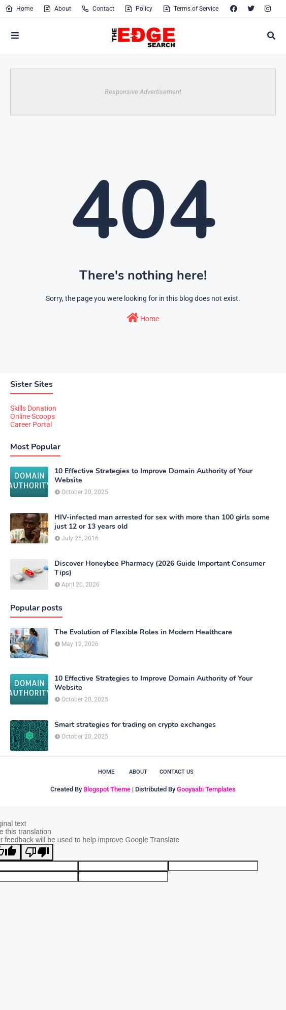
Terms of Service (190, 9)
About (57, 9)
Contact (97, 9)
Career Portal (31, 424)
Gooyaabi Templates (206, 789)
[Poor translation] (37, 852)
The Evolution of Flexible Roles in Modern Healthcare (143, 632)
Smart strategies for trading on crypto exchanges (135, 724)
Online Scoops (32, 416)
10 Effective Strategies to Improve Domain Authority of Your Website (153, 476)
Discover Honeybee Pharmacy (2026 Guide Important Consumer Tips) (159, 568)
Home (19, 9)
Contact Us (177, 772)
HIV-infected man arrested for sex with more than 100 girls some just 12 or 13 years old (162, 522)
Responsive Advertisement (143, 92)
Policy (138, 9)
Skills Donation (33, 408)
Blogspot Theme (107, 789)
